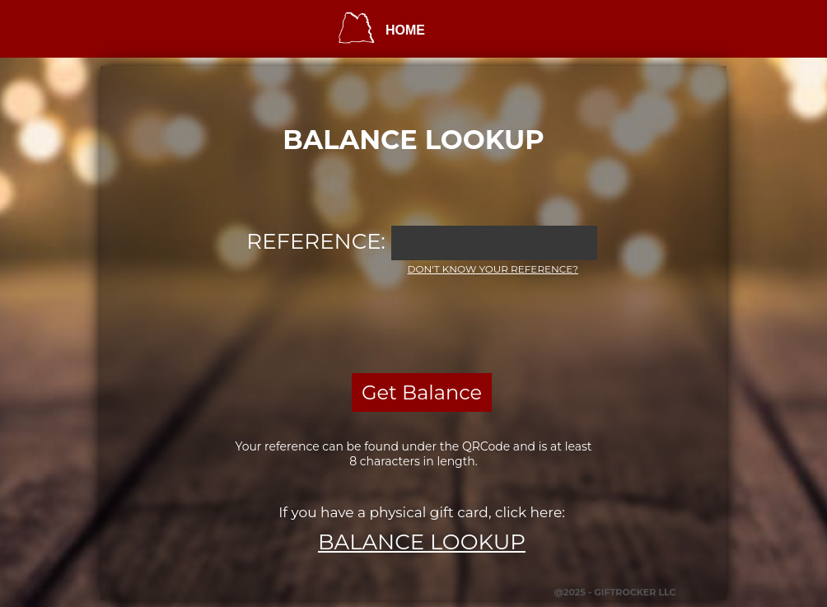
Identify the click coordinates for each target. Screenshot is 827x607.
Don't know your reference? (493, 269)
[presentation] (413, 322)
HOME (405, 30)
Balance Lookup (422, 542)
